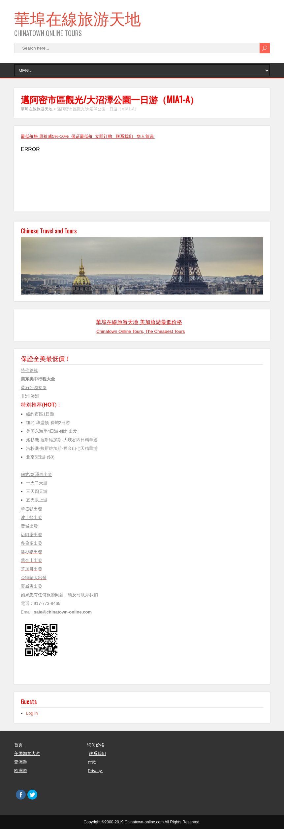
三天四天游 (36, 491)
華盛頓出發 (31, 508)
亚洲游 (20, 762)
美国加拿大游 (27, 753)
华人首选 (145, 136)
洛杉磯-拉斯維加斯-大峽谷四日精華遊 (62, 439)
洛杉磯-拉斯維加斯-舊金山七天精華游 (62, 448)
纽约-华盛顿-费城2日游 (48, 422)
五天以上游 (38, 499)
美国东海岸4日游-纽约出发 (52, 431)
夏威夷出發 (31, 586)
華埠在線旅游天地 (77, 17)
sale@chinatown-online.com (63, 612)
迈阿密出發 (31, 534)
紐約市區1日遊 (40, 414)
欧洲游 (20, 770)
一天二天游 (36, 482)
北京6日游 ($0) (40, 456)
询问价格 (95, 744)
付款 (93, 762)
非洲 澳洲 (30, 396)
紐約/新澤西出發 (36, 474)
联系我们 (125, 136)
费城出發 (29, 526)
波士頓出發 (31, 517)
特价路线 (29, 370)
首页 (19, 744)
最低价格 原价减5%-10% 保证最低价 (58, 136)
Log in (32, 713)
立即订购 (103, 136)
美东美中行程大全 (38, 378)
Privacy (95, 770)
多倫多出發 (31, 543)
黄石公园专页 (34, 387)
